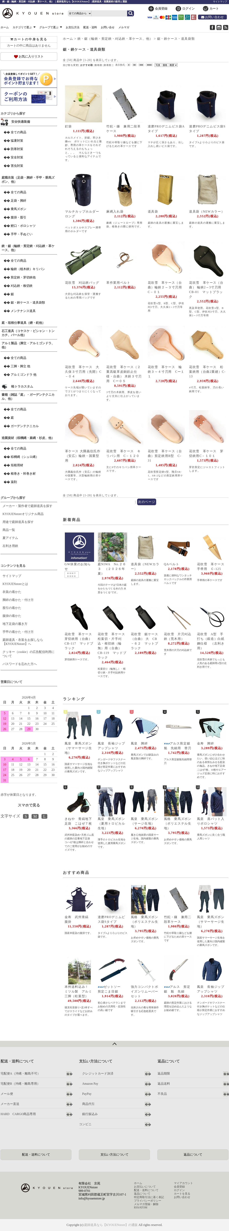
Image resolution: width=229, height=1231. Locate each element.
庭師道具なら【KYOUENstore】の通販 (111, 1225)
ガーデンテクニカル (25, 426)
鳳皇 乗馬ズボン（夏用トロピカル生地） (111, 823)
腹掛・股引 (18, 217)
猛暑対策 (17, 140)
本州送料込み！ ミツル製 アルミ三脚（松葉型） (78, 991)
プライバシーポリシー (147, 1200)
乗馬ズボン (18, 209)
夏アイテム (10, 538)
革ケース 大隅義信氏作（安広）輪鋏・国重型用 (82, 455)
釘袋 (68, 126)
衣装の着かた (12, 591)
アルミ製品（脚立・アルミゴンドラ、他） (28, 345)
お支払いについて (145, 1186)
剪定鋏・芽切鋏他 (23, 277)
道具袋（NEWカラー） (207, 211)
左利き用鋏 (10, 546)
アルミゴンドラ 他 (23, 374)
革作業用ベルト (118, 282)
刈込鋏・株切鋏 (22, 285)
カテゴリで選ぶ (24, 27)
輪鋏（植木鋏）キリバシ (28, 269)
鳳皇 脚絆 (139, 743)
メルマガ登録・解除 (146, 1204)
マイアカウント (183, 1183)
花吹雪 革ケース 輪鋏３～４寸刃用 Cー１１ (166, 371)
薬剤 (14, 482)
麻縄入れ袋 (114, 211)
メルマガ (123, 27)
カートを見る (182, 1193)
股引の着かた (12, 607)
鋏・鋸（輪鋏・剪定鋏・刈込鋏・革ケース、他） (115, 38)
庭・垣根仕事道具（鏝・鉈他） (23, 322)
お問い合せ (107, 27)
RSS (136, 1207)
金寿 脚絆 (205, 743)
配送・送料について (36, 1154)
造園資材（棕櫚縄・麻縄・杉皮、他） (28, 438)
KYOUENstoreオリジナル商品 (23, 514)
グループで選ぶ (50, 27)
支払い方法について (114, 1154)
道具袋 (153, 211)
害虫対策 (17, 165)
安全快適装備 (20, 121)
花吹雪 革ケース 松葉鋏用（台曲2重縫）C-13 (207, 371)
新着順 (108, 65)
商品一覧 (9, 530)
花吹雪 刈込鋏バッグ (82, 282)
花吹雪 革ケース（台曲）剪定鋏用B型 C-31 (165, 455)
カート (214, 8)
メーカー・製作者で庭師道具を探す (27, 506)
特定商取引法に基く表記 (149, 1197)
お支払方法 (72, 27)
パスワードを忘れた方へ (20, 664)
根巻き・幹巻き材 (23, 473)
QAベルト (171, 564)
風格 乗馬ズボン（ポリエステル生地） (177, 823)
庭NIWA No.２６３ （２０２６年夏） (112, 569)
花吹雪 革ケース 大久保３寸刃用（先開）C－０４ (83, 371)
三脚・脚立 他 (20, 366)
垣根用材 (17, 465)
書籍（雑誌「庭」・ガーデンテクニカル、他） (28, 396)
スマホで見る (29, 805)
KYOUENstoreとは (15, 583)
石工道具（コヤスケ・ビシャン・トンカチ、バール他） (28, 333)
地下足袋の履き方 (15, 623)
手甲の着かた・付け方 (18, 631)
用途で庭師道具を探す (18, 522)
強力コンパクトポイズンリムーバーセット (144, 991)
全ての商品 (18, 132)
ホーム (5, 27)
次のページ (146, 501)
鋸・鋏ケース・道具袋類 (176, 38)
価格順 (98, 65)
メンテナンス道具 (23, 311)
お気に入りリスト (29, 56)
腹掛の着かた (12, 615)
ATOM (143, 1207)
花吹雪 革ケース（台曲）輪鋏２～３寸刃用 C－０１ (167, 287)
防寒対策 (17, 149)
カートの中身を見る (28, 39)
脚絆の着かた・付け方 (18, 599)
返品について (193, 1154)
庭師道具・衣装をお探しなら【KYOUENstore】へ (23, 642)
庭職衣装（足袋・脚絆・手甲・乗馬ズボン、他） (28, 179)
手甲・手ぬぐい (22, 234)
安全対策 (17, 157)
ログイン (188, 8)
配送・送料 (90, 27)
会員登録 (161, 8)
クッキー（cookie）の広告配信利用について (29, 654)
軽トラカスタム (22, 386)
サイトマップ (220, 1)
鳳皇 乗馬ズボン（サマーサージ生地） (78, 748)
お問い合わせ (212, 17)
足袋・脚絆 (18, 200)
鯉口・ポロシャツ (23, 225)
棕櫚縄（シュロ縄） (25, 456)
